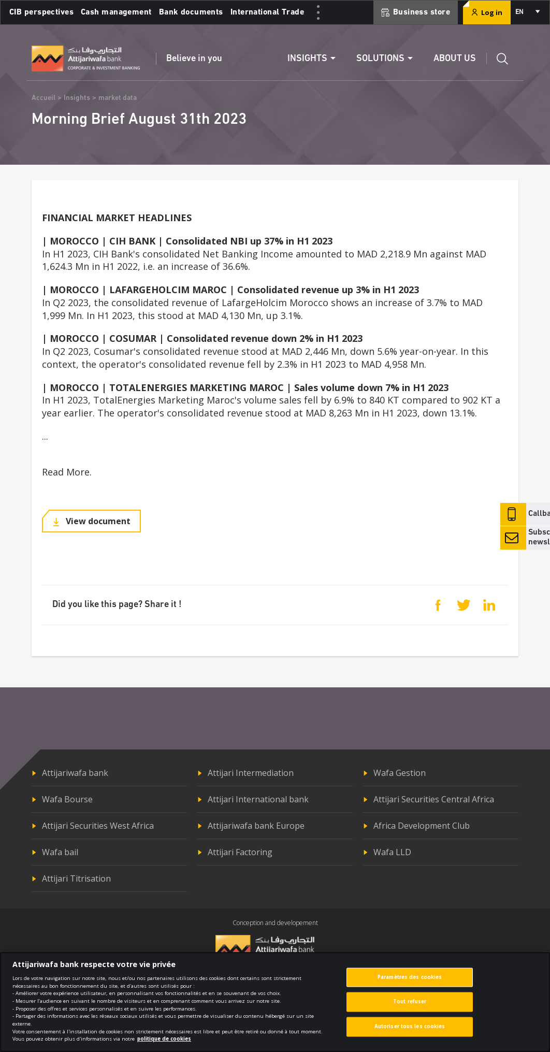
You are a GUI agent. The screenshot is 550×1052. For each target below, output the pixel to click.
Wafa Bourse (67, 799)
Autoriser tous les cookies (409, 1032)
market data (117, 98)
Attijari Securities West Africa (98, 825)
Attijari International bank (258, 799)
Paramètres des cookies (410, 982)
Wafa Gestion (399, 773)
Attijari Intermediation (251, 773)
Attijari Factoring (240, 852)
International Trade (267, 12)
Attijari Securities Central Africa (433, 799)
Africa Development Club (421, 825)
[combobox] (527, 12)
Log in (486, 12)
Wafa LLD (392, 852)
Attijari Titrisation (76, 878)
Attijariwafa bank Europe (256, 825)
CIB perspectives (41, 12)
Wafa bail (60, 852)
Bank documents (191, 12)
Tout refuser (409, 1007)
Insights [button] (307, 59)
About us (454, 59)
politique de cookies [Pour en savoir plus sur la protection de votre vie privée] (164, 1044)
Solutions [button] (380, 59)
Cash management (116, 12)
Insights (77, 98)
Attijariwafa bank (75, 773)
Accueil (43, 98)
